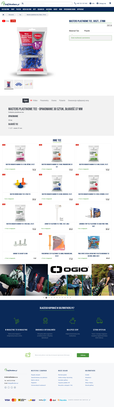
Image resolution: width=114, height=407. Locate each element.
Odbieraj (83, 355)
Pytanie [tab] (62, 100)
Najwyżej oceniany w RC (78, 400)
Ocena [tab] (53, 100)
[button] (44, 298)
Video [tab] (33, 100)
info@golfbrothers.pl (13, 383)
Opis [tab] (25, 100)
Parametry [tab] (44, 100)
